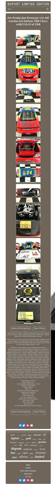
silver (23, 439)
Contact (28, 468)
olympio (41, 445)
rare (25, 453)
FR (30, 476)
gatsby (34, 442)
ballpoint (28, 449)
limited (39, 456)
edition (23, 456)
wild (31, 457)
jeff (44, 434)
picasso (28, 442)
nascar (34, 439)
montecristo (33, 445)
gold (28, 438)
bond (26, 445)
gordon (42, 441)
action (40, 439)
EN (27, 476)
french (36, 449)
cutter (18, 435)
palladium (21, 442)
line (13, 452)
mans (29, 435)
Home (28, 465)
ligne (14, 457)
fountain (41, 452)
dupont (16, 448)
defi (44, 439)
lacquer (13, 442)
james (12, 435)
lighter (15, 438)
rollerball (37, 435)
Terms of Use (28, 473)
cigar (20, 445)
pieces (32, 453)
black (42, 449)
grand (24, 435)
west (15, 445)
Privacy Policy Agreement (28, 470)
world (18, 453)
